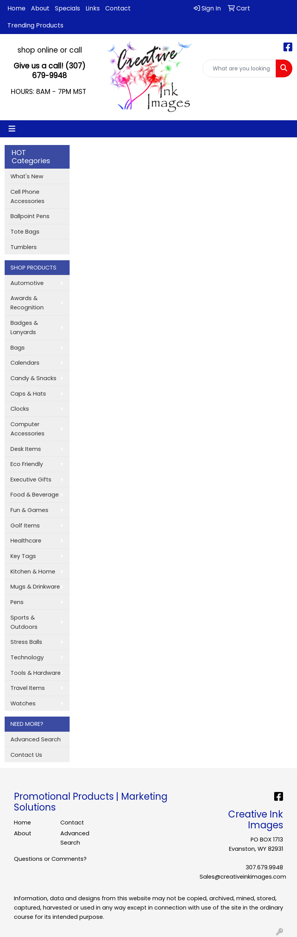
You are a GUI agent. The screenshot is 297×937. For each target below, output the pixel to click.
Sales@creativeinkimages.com (243, 877)
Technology (27, 657)
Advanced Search (35, 739)
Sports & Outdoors (24, 622)
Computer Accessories (27, 428)
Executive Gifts (30, 479)
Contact (118, 8)
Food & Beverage (34, 494)
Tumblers (23, 247)
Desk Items (25, 449)
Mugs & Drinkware (35, 587)
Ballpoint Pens (30, 216)
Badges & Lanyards (24, 327)
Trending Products (35, 25)
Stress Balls (26, 642)
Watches (23, 703)
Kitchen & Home (32, 571)
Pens (17, 602)
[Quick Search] (239, 68)
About (40, 8)
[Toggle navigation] (12, 128)
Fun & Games (29, 510)
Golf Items (25, 525)
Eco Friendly (26, 464)
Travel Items (27, 688)
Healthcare (25, 540)
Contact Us (26, 755)
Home (16, 8)
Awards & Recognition (27, 302)
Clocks (19, 409)
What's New (26, 176)
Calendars (24, 363)
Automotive (27, 283)
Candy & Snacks (33, 378)
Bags (17, 348)
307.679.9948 (264, 867)
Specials (67, 8)
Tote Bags (24, 232)
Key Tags (23, 556)
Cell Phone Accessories (27, 196)
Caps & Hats (28, 394)
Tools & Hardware (35, 673)
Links (92, 8)
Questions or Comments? (50, 859)
